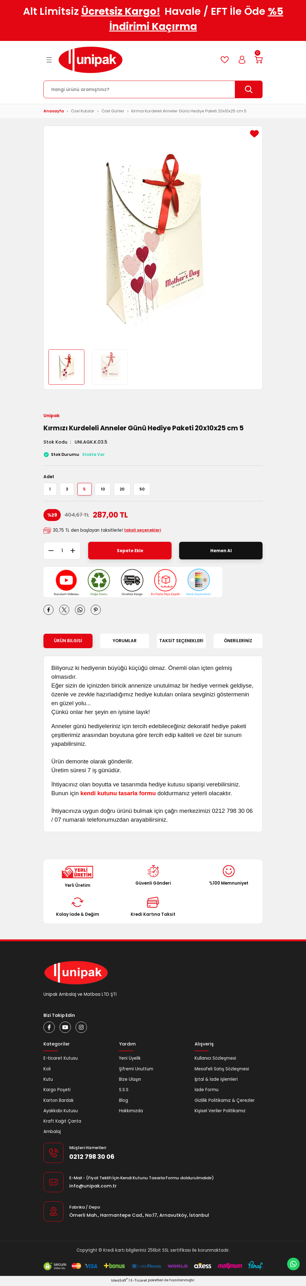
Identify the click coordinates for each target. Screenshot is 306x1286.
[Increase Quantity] (76, 555)
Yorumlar (125, 646)
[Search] (153, 89)
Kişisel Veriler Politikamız (220, 1116)
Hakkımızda (131, 1116)
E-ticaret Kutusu (60, 1063)
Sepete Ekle (130, 555)
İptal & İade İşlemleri (216, 1084)
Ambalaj (52, 1137)
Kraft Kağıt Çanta (62, 1126)
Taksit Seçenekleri (181, 646)
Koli (47, 1074)
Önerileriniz (238, 646)
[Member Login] (239, 60)
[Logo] (90, 60)
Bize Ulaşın (130, 1084)
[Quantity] (62, 555)
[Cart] (257, 60)
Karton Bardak (58, 1105)
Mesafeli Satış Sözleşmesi (222, 1074)
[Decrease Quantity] (48, 555)
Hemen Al (221, 555)
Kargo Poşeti (57, 1095)
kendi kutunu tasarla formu (118, 798)
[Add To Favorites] (254, 133)
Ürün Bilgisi (68, 646)
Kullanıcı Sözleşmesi (215, 1063)
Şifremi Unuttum (136, 1074)
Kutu (48, 1084)
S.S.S (123, 1095)
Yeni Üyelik (130, 1063)
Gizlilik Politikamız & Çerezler (225, 1105)
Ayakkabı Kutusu (60, 1116)
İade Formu (206, 1095)
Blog (123, 1105)
